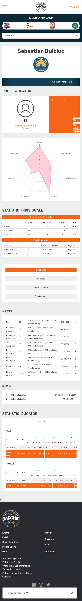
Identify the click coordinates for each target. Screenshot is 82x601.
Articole (41, 278)
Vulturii (49, 532)
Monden (49, 551)
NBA (4, 551)
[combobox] (41, 36)
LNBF (5, 537)
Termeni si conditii (12, 569)
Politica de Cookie (11, 562)
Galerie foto (41, 296)
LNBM (5, 532)
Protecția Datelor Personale (17, 565)
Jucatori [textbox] (8, 35)
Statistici (41, 269)
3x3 (47, 545)
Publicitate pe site (12, 558)
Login (74, 6)
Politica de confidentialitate (17, 573)
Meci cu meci (41, 287)
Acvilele (49, 539)
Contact (6, 576)
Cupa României (10, 542)
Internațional (9, 546)
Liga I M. (41, 421)
